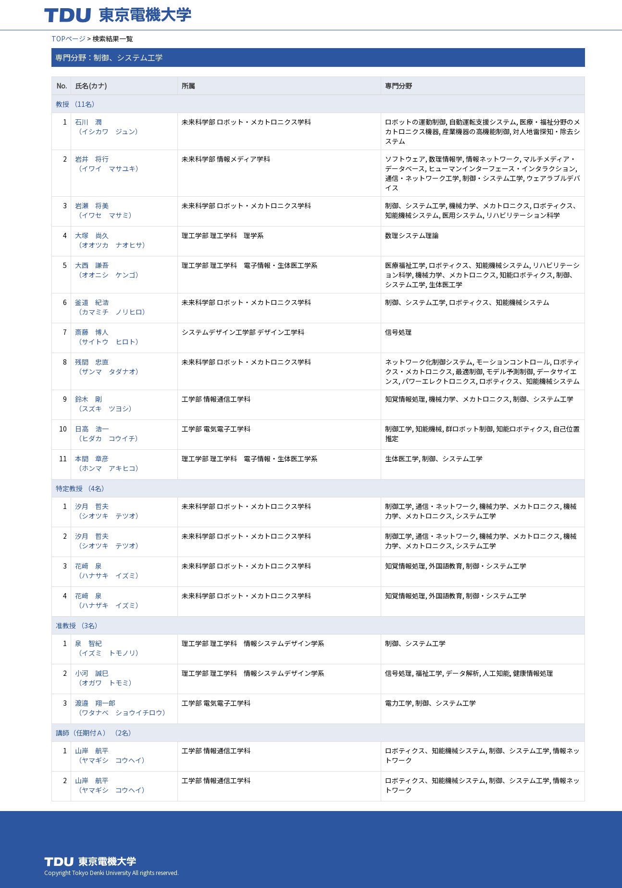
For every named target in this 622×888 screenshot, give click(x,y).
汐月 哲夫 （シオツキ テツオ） (108, 510)
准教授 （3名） (78, 625)
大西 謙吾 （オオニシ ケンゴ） (108, 269)
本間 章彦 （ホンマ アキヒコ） (108, 463)
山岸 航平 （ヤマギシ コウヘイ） (112, 755)
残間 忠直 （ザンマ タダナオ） (108, 366)
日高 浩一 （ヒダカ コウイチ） (108, 433)
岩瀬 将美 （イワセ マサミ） (105, 210)
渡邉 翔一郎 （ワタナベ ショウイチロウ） (122, 707)
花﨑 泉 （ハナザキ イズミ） (108, 600)
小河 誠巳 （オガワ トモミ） (105, 677)
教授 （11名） (77, 104)
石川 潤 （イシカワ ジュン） (108, 126)
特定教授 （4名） (82, 488)
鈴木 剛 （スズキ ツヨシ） (105, 403)
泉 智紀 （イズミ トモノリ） (108, 648)
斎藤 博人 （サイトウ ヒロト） (108, 336)
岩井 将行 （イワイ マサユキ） (108, 163)
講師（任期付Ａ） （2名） (95, 732)
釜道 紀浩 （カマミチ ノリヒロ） (112, 307)
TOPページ (68, 38)
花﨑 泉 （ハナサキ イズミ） (108, 570)
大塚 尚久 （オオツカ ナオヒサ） (112, 240)
